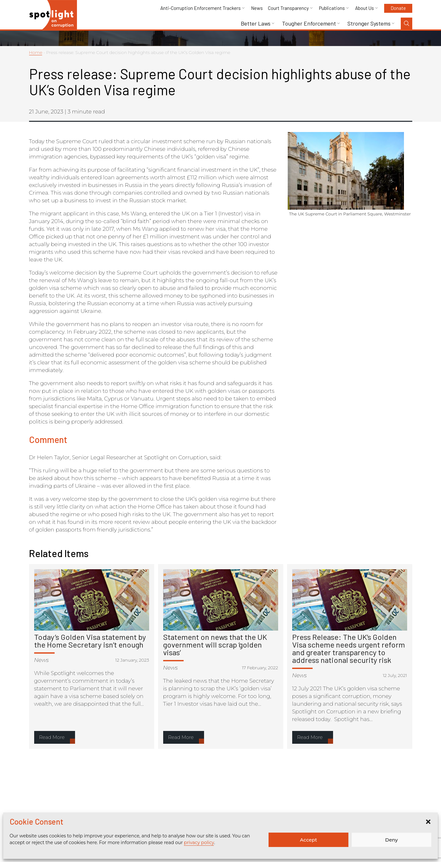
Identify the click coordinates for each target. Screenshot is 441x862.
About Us (364, 8)
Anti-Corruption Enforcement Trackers (200, 8)
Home (35, 52)
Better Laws (255, 23)
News (257, 8)
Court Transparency (288, 8)
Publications (332, 8)
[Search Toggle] (406, 23)
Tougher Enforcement (309, 23)
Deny (391, 840)
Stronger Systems (369, 23)
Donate (398, 8)
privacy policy (199, 842)
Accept (308, 840)
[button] (428, 822)
